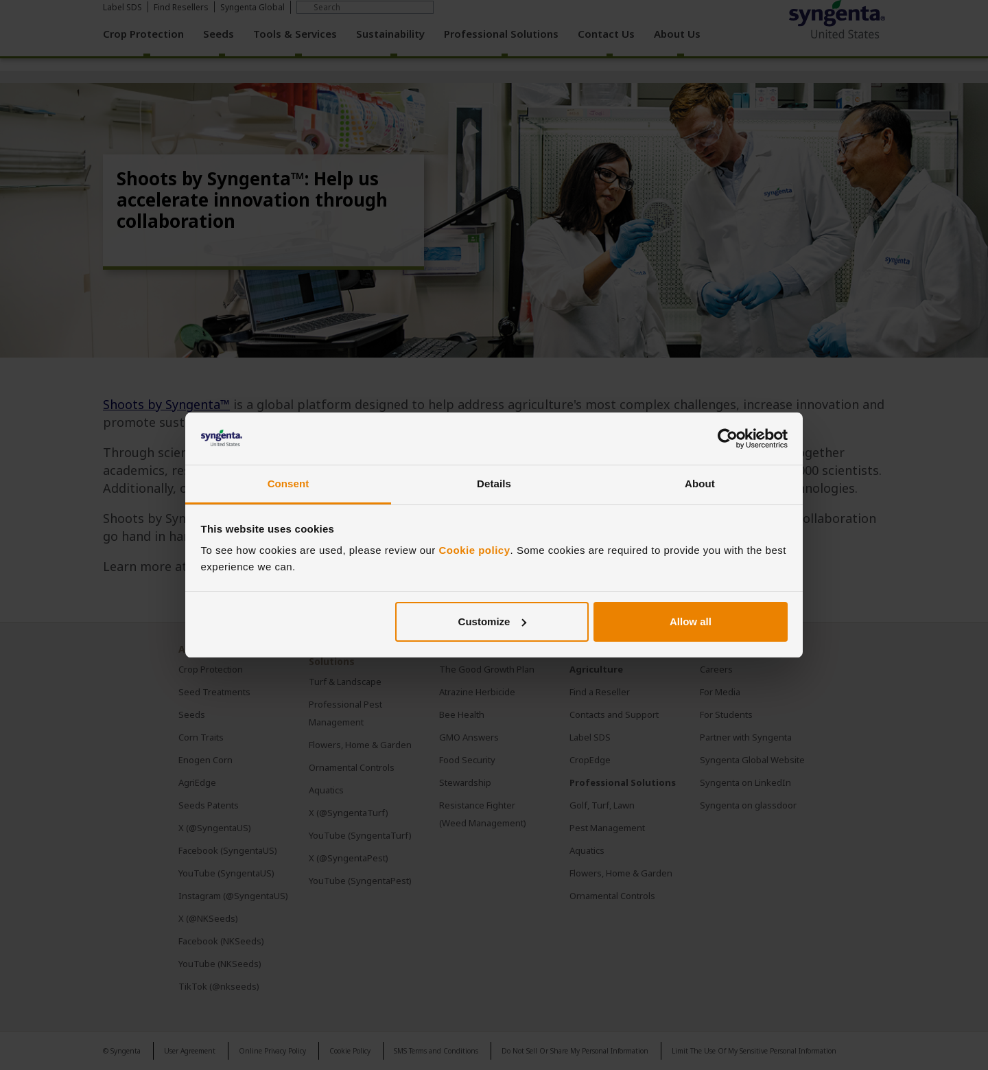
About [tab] (700, 483)
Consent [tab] (288, 483)
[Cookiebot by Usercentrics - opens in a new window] (728, 438)
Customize (492, 621)
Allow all (690, 621)
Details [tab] (494, 483)
